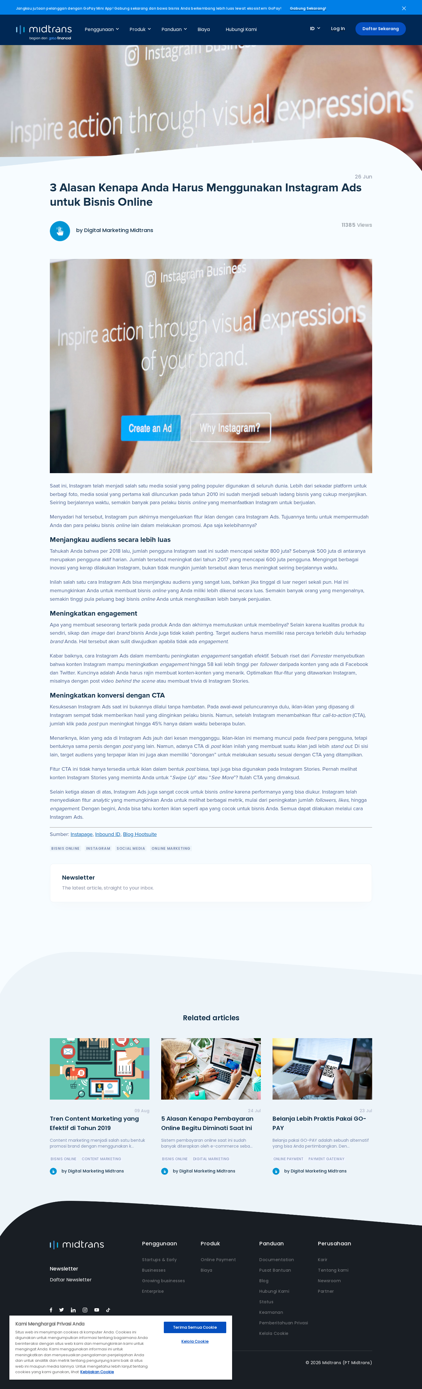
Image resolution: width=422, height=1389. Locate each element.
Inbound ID (107, 834)
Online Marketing (171, 848)
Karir (323, 1260)
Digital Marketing (211, 1158)
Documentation (276, 1260)
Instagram (98, 848)
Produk (138, 29)
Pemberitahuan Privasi (283, 1323)
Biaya (204, 29)
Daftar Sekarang (381, 29)
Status (266, 1302)
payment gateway (326, 1158)
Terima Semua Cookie (195, 1327)
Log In (338, 28)
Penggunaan (99, 29)
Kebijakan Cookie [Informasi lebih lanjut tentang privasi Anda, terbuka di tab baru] (97, 1372)
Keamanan (271, 1312)
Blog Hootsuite (140, 834)
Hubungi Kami (241, 29)
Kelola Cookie (274, 1333)
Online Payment (218, 1260)
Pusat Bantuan (275, 1270)
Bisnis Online (65, 848)
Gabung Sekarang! (308, 8)
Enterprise (153, 1291)
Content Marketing (101, 1158)
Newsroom (329, 1281)
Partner (326, 1291)
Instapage (82, 834)
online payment (288, 1158)
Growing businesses (163, 1281)
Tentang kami (333, 1270)
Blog (263, 1281)
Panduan (171, 29)
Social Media (131, 848)
